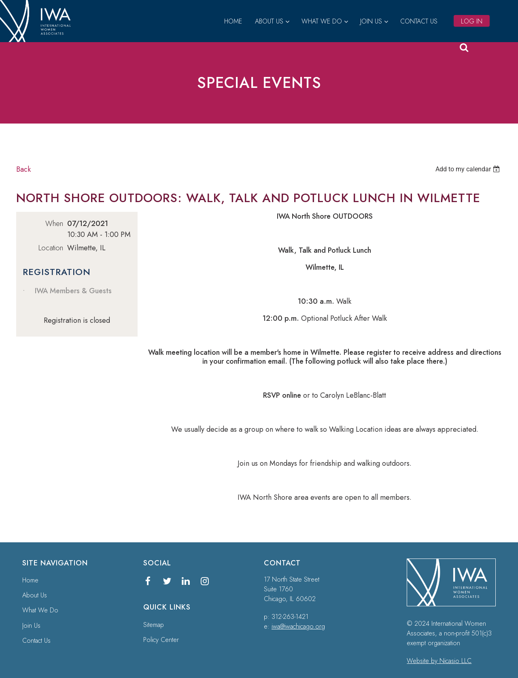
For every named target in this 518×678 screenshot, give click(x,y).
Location (50, 248)
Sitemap (153, 624)
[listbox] (468, 169)
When (54, 223)
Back (23, 169)
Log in (471, 21)
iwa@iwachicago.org (298, 626)
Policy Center (161, 639)
